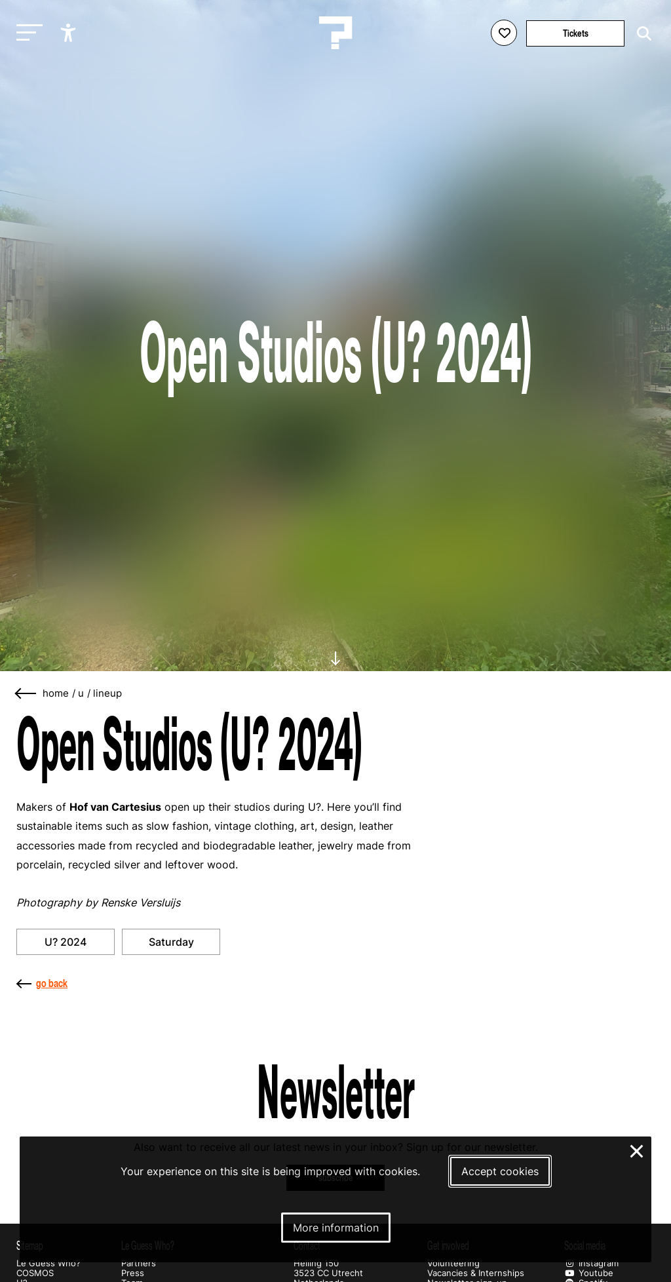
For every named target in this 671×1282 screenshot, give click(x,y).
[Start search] (641, 33)
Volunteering (453, 1263)
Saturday (171, 941)
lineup (107, 693)
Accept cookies (500, 1171)
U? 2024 (65, 941)
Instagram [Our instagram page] (591, 1263)
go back (41, 983)
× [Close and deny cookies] (637, 1149)
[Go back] (26, 694)
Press (132, 1273)
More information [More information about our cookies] (336, 1227)
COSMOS (35, 1273)
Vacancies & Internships (475, 1273)
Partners (138, 1263)
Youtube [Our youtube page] (588, 1273)
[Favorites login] (504, 33)
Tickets (575, 33)
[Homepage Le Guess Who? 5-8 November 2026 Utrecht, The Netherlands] (335, 32)
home (56, 693)
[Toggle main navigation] (26, 33)
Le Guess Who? (48, 1263)
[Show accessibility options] (69, 33)
